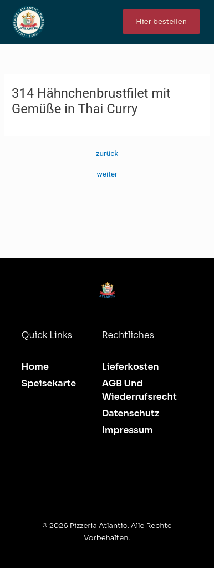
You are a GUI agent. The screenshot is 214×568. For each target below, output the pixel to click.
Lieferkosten (130, 367)
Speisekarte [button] (49, 383)
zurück (107, 154)
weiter (106, 174)
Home (35, 367)
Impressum (127, 430)
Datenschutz (130, 413)
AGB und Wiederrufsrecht (139, 390)
